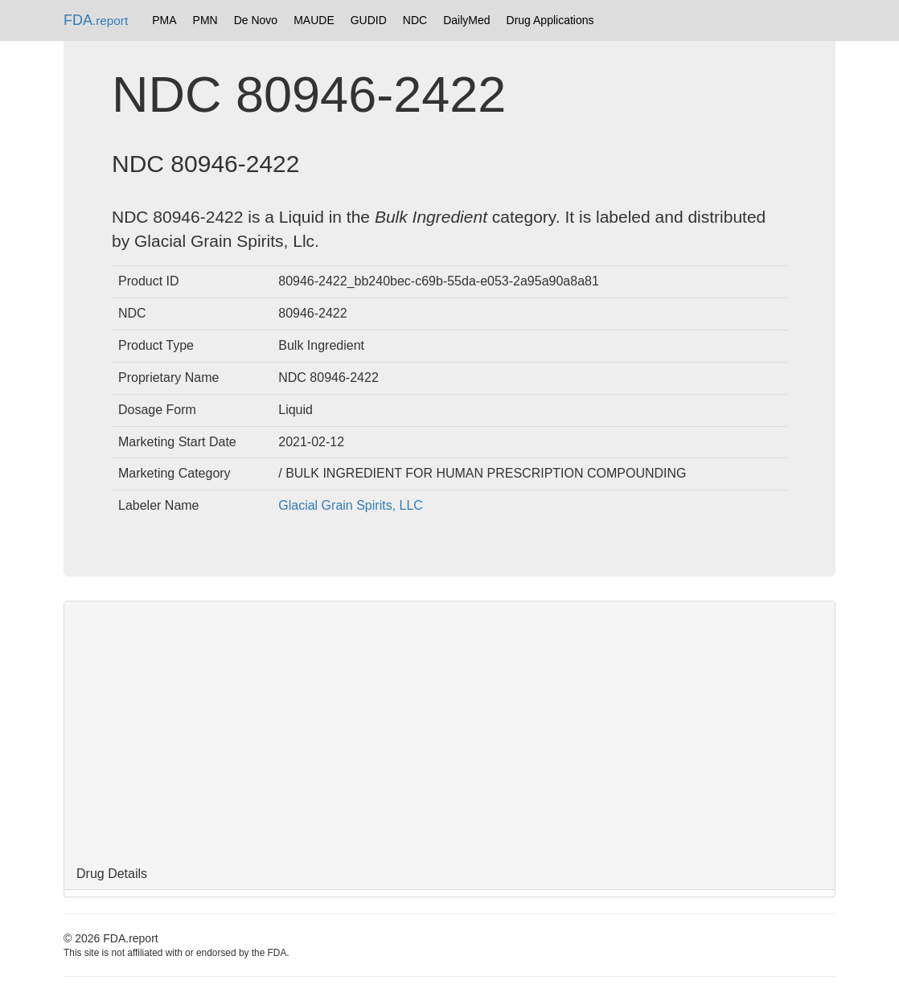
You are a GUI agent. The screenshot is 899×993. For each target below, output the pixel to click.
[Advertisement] (449, 730)
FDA (96, 20)
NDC (415, 20)
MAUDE (314, 20)
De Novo (255, 20)
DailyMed (466, 20)
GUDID (369, 20)
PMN (205, 20)
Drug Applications (550, 20)
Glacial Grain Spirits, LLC (350, 505)
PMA (164, 20)
